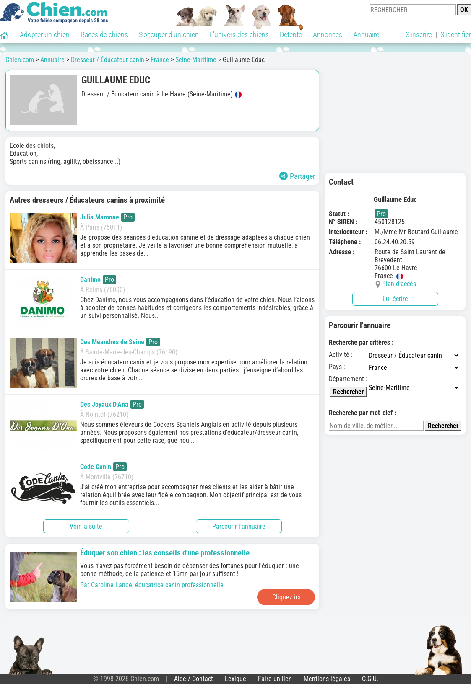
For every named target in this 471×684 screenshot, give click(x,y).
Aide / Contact (193, 679)
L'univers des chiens (239, 34)
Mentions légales (327, 679)
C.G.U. (370, 679)
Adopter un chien (45, 34)
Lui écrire (395, 299)
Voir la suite (86, 526)
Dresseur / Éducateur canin (107, 60)
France (160, 60)
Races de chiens (104, 34)
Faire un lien (275, 679)
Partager (297, 176)
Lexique (235, 679)
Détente (291, 34)
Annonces (327, 34)
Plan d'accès (399, 284)
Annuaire (366, 34)
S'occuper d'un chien (169, 34)
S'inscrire (419, 34)
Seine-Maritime (195, 60)
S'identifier (455, 34)
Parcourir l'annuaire (238, 526)
